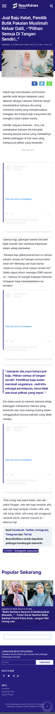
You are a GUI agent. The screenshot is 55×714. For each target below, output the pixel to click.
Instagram (41, 529)
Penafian (6, 688)
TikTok (27, 534)
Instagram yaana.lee (26, 550)
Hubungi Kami (8, 691)
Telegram (12, 534)
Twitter (29, 529)
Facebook (18, 529)
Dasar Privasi (7, 694)
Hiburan (6, 45)
